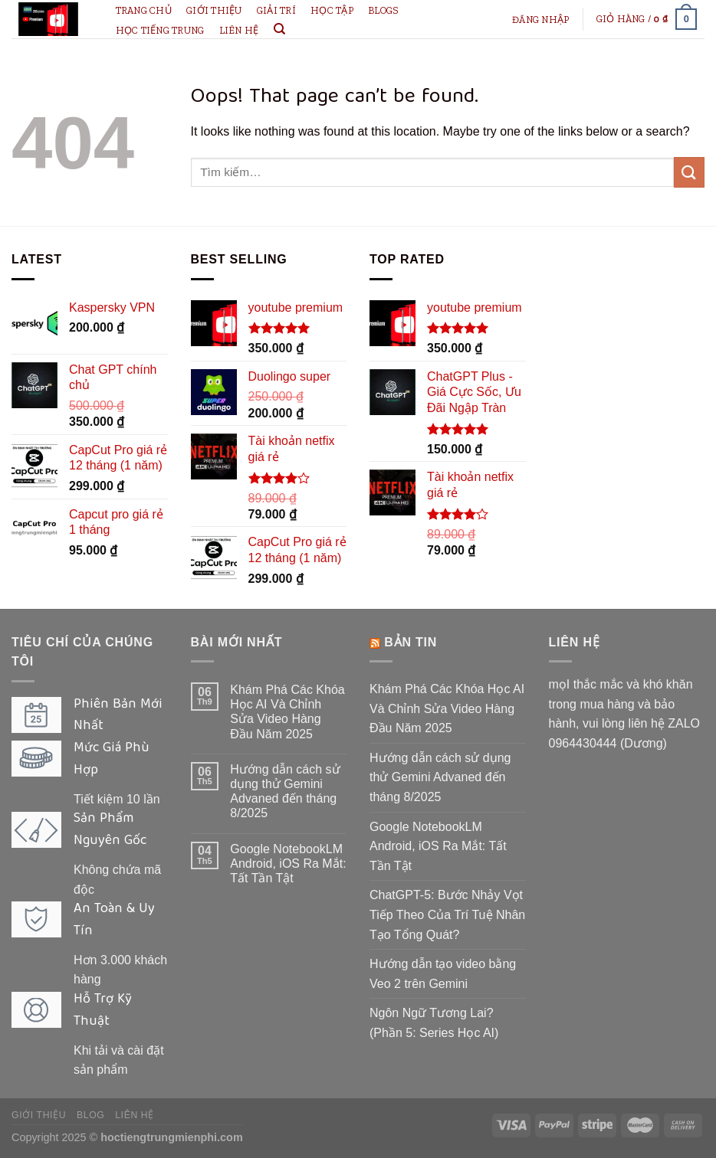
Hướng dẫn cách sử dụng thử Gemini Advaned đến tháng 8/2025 (285, 791)
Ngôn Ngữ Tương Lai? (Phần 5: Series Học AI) (433, 1022)
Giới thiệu (214, 10)
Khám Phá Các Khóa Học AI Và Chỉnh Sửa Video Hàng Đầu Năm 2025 (287, 712)
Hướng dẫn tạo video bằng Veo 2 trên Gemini (442, 973)
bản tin (410, 642)
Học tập (331, 10)
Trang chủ (144, 10)
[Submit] (689, 172)
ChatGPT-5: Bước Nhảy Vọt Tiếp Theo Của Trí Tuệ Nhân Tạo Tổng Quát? (447, 914)
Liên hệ (239, 30)
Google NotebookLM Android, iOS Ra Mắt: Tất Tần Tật (288, 863)
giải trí (276, 10)
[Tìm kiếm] (279, 29)
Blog (90, 1115)
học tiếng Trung (160, 30)
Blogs (383, 10)
